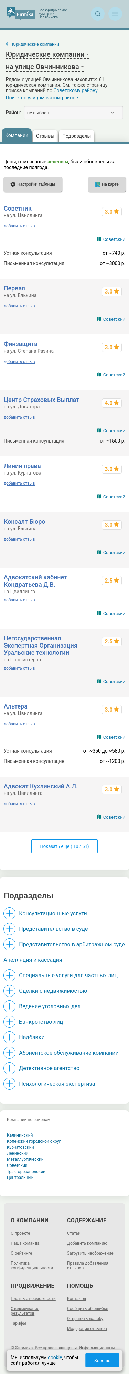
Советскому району (76, 90)
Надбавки (31, 1037)
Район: (13, 112)
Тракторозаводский (26, 1171)
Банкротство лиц (41, 1022)
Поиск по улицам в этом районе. (42, 97)
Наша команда (25, 1243)
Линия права (22, 465)
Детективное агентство (49, 1068)
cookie (55, 1357)
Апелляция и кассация (32, 960)
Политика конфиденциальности (32, 1265)
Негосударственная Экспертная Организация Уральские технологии (40, 645)
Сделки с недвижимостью (53, 991)
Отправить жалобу (85, 1318)
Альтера (16, 706)
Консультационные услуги (53, 913)
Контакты (76, 1298)
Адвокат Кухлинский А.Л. (41, 786)
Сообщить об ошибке (87, 1308)
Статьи (73, 1233)
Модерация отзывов (87, 1328)
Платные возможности (33, 1298)
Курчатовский (20, 1147)
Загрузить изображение (90, 1253)
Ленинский (17, 1153)
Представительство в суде (53, 929)
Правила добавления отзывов (87, 1265)
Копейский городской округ (34, 1141)
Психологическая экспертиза (57, 1083)
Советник (18, 208)
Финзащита (20, 344)
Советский (114, 239)
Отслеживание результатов (25, 1311)
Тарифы (18, 1323)
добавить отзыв (19, 226)
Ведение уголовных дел (49, 1006)
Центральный (20, 1177)
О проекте (20, 1233)
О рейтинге (21, 1253)
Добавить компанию (87, 1243)
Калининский (20, 1135)
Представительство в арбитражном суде (72, 944)
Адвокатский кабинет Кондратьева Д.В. (35, 581)
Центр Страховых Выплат (41, 399)
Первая (14, 288)
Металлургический (25, 1159)
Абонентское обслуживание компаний (68, 1053)
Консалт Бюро (24, 521)
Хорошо (102, 1360)
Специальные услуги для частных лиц (68, 975)
